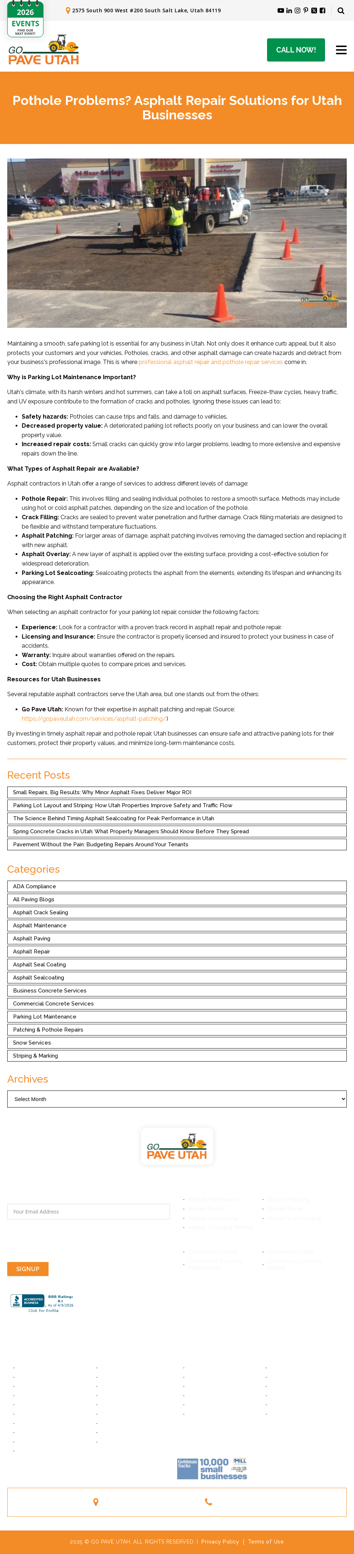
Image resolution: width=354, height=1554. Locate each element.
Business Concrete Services (50, 990)
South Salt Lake (120, 1368)
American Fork (288, 1377)
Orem (278, 1368)
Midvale (111, 1377)
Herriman (112, 1414)
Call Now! (296, 50)
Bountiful (199, 1395)
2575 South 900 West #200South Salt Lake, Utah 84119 (149, 1502)
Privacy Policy (220, 1542)
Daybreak (30, 1423)
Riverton (28, 1414)
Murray (26, 1377)
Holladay (112, 1386)
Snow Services (32, 1042)
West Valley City (121, 1442)
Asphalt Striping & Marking (220, 1227)
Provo (195, 1368)
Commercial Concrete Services (53, 1003)
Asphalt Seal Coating (39, 964)
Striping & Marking (35, 1056)
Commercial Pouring (213, 1252)
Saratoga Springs (292, 1386)
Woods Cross (287, 1395)
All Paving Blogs (33, 899)
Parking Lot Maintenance (44, 1016)
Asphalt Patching (288, 1199)
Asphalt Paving (31, 938)
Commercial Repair (291, 1252)
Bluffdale (112, 1404)
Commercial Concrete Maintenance (215, 1264)
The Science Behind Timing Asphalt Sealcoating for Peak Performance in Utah (113, 818)
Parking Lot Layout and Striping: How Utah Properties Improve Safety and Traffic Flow (122, 805)
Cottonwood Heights (44, 1395)
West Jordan (34, 1432)
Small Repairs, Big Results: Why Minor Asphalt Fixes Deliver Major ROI (102, 792)
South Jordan (117, 1423)
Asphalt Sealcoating (38, 977)
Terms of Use (266, 1542)
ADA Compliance (34, 886)
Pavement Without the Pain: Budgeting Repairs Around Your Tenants (100, 844)
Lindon (196, 1377)
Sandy (26, 1404)
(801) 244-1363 (240, 1502)
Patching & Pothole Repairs (48, 1029)
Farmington (202, 1404)
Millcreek (29, 1386)
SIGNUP (28, 1269)
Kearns (109, 1432)
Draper (109, 1395)
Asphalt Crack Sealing (40, 912)
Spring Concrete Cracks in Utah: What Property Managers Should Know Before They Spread (131, 831)
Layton (279, 1404)
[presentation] (62, 1241)
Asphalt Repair (31, 951)
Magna (26, 1451)
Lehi (193, 1386)
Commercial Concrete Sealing (295, 1264)
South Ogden (204, 1414)
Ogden (279, 1414)
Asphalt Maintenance (40, 925)
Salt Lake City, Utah (42, 1368)
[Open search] (341, 10)
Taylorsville (32, 1442)
